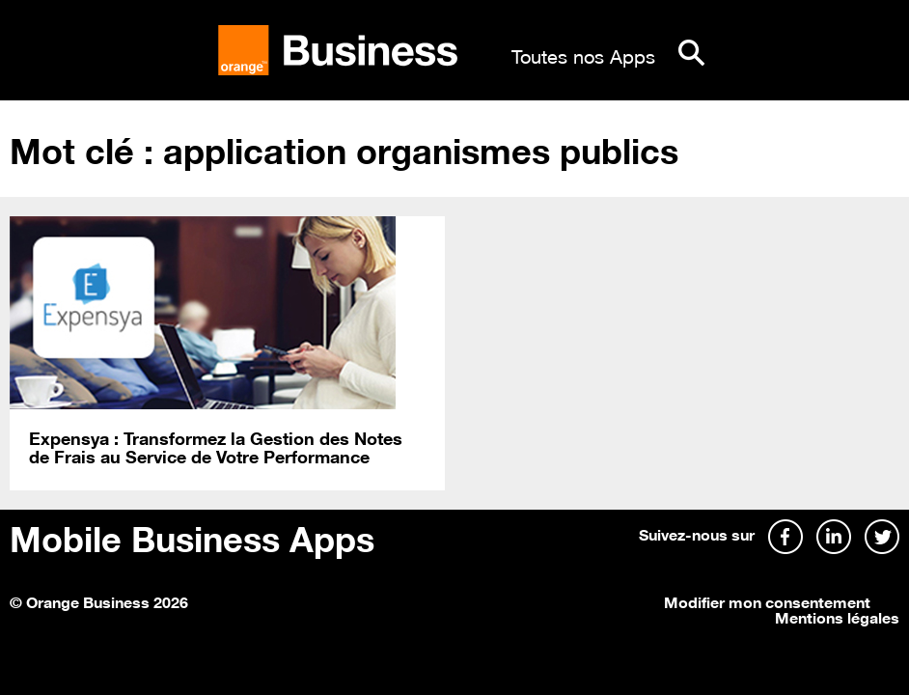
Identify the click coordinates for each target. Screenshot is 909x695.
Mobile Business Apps (192, 536)
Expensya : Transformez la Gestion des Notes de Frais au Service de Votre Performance (215, 447)
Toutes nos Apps (583, 54)
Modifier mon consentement (767, 600)
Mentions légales (837, 615)
